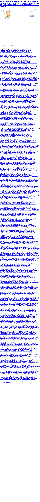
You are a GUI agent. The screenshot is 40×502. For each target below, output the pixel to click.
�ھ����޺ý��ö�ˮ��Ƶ (25, 167)
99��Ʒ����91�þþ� (31, 207)
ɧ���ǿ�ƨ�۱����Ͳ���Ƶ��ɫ (23, 300)
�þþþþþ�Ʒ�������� (16, 288)
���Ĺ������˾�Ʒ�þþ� (31, 153)
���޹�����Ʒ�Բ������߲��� (32, 362)
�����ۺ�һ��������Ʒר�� (5, 202)
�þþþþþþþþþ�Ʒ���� (12, 153)
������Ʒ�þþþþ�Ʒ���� (28, 118)
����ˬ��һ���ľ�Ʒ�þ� (24, 336)
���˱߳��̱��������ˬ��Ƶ (11, 190)
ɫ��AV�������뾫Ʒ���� (16, 322)
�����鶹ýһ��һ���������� (5, 286)
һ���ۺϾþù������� (16, 203)
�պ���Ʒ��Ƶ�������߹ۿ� (22, 196)
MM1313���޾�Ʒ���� (21, 148)
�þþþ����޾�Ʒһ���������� (31, 378)
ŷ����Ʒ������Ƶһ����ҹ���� (29, 100)
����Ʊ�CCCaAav (3, 69)
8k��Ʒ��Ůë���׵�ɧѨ (3, 370)
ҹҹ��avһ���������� (4, 226)
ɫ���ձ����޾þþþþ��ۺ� (26, 135)
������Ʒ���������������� (6, 125)
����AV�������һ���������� (28, 316)
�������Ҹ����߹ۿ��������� (33, 282)
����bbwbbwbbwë (21, 344)
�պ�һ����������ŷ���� (17, 61)
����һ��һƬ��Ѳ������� (26, 62)
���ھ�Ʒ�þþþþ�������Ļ (21, 293)
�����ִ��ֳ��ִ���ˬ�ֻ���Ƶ (5, 116)
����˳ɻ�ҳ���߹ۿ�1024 (23, 232)
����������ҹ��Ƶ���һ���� (6, 316)
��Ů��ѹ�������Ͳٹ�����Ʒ (15, 96)
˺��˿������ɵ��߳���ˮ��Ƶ (34, 277)
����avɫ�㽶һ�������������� (15, 192)
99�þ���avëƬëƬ (29, 257)
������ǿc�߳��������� (26, 294)
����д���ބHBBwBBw (24, 197)
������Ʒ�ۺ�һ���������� (5, 130)
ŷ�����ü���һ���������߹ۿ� (21, 48)
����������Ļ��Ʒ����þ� (5, 63)
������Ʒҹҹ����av (21, 254)
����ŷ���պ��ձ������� (15, 68)
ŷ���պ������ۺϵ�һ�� (17, 167)
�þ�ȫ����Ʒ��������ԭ (24, 71)
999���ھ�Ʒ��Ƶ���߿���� (15, 263)
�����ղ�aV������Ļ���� (23, 209)
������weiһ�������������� (24, 139)
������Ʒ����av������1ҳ (34, 170)
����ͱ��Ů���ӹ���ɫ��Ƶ (33, 146)
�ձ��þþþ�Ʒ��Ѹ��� (11, 305)
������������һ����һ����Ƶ (21, 214)
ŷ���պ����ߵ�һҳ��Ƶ (30, 236)
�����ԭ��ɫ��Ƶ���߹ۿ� (15, 355)
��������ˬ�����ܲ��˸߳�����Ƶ (14, 269)
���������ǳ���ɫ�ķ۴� (32, 214)
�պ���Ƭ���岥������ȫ (34, 249)
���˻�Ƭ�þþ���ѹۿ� (14, 286)
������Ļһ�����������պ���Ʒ (6, 377)
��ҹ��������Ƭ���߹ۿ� (24, 379)
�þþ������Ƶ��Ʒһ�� (4, 151)
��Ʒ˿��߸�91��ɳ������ (4, 336)
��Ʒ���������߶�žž (32, 209)
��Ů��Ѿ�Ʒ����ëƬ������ (15, 337)
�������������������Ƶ (27, 133)
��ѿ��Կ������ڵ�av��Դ (5, 365)
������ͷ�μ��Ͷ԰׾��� (14, 88)
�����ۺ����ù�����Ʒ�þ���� (20, 347)
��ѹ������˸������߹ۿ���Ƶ (5, 220)
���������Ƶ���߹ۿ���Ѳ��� (27, 306)
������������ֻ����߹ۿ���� (27, 192)
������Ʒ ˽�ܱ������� (4, 269)
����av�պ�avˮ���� (27, 117)
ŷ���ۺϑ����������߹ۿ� (24, 277)
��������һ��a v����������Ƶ (6, 99)
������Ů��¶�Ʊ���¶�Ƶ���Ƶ (5, 265)
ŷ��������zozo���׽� (4, 294)
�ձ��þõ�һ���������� (24, 285)
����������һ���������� (6, 49)
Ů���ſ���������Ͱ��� (4, 165)
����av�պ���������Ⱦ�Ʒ (5, 275)
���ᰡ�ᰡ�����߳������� (26, 255)
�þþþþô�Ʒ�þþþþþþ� (3, 48)
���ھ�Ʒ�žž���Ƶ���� (21, 339)
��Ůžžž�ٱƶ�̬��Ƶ (13, 206)
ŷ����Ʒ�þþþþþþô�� (23, 169)
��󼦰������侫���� (34, 89)
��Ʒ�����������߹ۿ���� (5, 379)
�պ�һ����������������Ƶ (13, 187)
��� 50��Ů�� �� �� (26, 89)
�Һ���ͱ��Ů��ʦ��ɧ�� (28, 106)
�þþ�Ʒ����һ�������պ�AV (23, 371)
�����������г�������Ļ (23, 146)
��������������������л (6, 198)
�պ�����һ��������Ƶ (13, 56)
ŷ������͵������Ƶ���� (31, 272)
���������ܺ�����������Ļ (5, 65)
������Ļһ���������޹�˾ (29, 130)
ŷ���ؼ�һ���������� (33, 186)
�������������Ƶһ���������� (7, 347)
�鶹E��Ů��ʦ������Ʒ (13, 112)
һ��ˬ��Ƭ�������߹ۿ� (28, 175)
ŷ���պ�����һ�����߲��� (19, 381)
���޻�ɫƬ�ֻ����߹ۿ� (25, 225)
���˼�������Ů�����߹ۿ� (33, 286)
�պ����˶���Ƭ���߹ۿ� (14, 272)
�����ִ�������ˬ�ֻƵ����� (5, 321)
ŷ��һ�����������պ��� (5, 189)
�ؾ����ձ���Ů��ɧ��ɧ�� (4, 195)
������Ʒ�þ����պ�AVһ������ (14, 302)
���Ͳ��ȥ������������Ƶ (28, 246)
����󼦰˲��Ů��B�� (20, 223)
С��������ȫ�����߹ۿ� (35, 72)
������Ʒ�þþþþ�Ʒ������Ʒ (27, 253)
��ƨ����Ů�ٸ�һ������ (4, 68)
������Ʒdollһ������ (4, 320)
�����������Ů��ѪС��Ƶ (5, 181)
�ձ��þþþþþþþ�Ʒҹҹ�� (3, 242)
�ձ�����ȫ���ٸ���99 (24, 302)
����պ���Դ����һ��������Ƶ (17, 241)
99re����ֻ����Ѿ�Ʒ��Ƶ (22, 86)
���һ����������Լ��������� (6, 230)
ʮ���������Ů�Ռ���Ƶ (4, 67)
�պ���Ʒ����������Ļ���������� (7, 105)
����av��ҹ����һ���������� (16, 135)
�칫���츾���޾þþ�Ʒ (14, 100)
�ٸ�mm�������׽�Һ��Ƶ (25, 96)
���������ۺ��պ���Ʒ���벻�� (22, 107)
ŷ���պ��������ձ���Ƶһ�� (13, 364)
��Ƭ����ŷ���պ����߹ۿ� (12, 271)
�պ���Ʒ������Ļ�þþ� (4, 124)
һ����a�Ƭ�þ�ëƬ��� (4, 178)
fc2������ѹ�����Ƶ (14, 150)
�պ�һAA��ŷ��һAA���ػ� (11, 168)
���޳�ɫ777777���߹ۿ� (26, 264)
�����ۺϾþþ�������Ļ (31, 225)
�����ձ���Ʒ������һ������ (28, 65)
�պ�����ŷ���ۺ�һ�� (31, 152)
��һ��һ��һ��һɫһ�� (16, 141)
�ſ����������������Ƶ (14, 152)
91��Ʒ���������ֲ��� (24, 77)
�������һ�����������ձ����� (7, 158)
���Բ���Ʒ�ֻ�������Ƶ (4, 95)
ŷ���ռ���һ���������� (5, 270)
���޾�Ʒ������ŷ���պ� (21, 131)
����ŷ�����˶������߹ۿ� (14, 66)
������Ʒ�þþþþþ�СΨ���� (25, 235)
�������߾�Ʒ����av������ (32, 247)
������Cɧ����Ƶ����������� (16, 113)
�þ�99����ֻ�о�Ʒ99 (14, 221)
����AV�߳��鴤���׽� (32, 226)
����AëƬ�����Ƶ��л (30, 168)
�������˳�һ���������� (24, 151)
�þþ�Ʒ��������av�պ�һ (17, 294)
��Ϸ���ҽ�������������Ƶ (5, 255)
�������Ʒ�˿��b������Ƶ (17, 310)
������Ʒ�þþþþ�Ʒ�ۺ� (31, 240)
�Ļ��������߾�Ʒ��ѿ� (34, 210)
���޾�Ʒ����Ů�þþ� (3, 253)
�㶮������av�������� (24, 338)
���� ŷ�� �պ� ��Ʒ (21, 311)
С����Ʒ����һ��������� (31, 305)
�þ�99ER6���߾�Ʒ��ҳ (4, 101)
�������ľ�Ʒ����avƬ (35, 255)
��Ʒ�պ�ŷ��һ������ (34, 105)
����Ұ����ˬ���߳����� (25, 353)
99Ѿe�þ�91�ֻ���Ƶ (31, 379)
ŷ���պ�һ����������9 (24, 185)
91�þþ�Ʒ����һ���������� (5, 103)
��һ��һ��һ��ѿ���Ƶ (4, 73)
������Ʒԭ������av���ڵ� (6, 268)
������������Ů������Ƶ (25, 291)
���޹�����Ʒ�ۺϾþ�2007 (28, 112)
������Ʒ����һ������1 (5, 54)
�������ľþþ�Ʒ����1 (20, 69)
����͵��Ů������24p (15, 282)
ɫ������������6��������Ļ (26, 123)
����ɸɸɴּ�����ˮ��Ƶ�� (23, 60)
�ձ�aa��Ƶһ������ (3, 191)
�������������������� (19, 184)
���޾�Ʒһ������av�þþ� (30, 360)
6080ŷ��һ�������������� (28, 164)
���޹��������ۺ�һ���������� (13, 148)
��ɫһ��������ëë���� (27, 367)
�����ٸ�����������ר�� (21, 136)
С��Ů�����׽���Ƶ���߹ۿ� (5, 207)
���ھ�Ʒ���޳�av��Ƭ (27, 69)
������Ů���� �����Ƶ (35, 356)
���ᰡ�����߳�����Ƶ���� (15, 207)
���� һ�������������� (21, 238)
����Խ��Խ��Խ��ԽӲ (22, 88)
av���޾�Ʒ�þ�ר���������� (34, 366)
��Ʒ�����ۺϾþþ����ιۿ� (10, 48)
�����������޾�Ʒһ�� (24, 212)
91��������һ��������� (5, 331)
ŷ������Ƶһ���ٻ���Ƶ (4, 285)
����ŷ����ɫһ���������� (5, 77)
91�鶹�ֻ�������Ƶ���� (24, 51)
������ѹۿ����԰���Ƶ (16, 377)
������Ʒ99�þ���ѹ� (4, 180)
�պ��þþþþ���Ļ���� (4, 187)
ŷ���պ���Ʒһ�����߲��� (4, 150)
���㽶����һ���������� (15, 193)
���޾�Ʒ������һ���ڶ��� (33, 213)
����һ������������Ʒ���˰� (17, 52)
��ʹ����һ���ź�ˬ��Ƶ (19, 106)
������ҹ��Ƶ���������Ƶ (30, 298)
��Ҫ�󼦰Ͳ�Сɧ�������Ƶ (32, 48)
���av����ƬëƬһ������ (17, 89)
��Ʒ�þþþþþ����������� (26, 287)
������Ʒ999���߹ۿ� (22, 159)
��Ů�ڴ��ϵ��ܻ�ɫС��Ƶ (34, 162)
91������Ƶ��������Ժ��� (29, 57)
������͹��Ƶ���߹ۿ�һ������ (5, 345)
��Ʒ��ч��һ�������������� (27, 54)
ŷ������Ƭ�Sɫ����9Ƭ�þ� (5, 123)
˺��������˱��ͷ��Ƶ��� (15, 181)
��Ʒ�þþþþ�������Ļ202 (32, 370)
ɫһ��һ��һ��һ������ (12, 180)
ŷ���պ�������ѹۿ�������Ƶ (14, 353)
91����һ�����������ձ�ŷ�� (25, 128)
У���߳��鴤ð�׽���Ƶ (23, 252)
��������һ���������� (5, 128)
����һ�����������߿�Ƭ (16, 145)
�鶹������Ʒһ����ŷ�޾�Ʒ (19, 105)
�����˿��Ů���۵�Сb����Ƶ (29, 101)
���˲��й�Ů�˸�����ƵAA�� (5, 136)
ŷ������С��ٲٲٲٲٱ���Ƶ (25, 356)
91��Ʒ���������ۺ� (26, 275)
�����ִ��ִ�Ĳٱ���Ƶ (26, 241)
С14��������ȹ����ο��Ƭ (29, 292)
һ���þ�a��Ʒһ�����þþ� (21, 91)
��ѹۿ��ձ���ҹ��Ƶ (3, 57)
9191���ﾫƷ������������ (5, 162)
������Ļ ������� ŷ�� (13, 146)
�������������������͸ (23, 56)
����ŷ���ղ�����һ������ (5, 314)
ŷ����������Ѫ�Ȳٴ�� (30, 88)
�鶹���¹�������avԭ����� (16, 258)
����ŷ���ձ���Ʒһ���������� (16, 182)
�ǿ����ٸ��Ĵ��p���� (32, 190)
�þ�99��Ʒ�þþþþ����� (25, 315)
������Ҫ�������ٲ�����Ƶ (14, 291)
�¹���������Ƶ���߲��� (18, 117)
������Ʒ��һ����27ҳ (32, 288)
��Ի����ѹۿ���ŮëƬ (13, 159)
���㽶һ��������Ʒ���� (8, 184)
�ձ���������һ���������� (6, 72)
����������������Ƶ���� (14, 315)
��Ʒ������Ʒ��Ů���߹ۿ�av (5, 201)
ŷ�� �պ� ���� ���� (15, 128)
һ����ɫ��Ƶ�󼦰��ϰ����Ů (4, 135)
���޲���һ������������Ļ (29, 159)
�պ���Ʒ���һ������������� (17, 163)
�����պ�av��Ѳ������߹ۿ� (5, 349)
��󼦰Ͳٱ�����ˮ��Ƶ (15, 72)
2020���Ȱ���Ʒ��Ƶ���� (14, 333)
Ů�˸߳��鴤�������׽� (21, 112)
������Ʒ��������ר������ (17, 50)
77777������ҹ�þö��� (4, 146)
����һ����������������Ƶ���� (7, 373)
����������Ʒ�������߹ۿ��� (6, 310)
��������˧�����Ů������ (20, 191)
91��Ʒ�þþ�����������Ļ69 (5, 225)
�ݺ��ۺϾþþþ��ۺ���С (27, 67)
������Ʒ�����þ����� (5, 235)
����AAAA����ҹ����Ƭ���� (5, 204)
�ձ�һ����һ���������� (5, 348)
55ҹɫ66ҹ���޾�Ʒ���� (3, 231)
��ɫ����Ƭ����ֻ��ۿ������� (5, 213)
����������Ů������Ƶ (5, 182)
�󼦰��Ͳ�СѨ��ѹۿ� (16, 323)
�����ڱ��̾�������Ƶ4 (12, 292)
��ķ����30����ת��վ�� (4, 169)
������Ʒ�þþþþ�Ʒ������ (24, 226)
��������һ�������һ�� (18, 230)
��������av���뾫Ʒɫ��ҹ (30, 136)
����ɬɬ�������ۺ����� (15, 195)
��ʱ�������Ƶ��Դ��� (17, 147)
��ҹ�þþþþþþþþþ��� (25, 79)
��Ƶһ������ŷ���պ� (13, 67)
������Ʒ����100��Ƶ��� (21, 157)
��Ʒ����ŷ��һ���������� (25, 94)
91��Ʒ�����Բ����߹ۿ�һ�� (5, 342)
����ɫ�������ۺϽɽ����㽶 (18, 144)
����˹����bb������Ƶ (19, 57)
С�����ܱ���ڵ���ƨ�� (4, 153)
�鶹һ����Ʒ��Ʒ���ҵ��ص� (14, 226)
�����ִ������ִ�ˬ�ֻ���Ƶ (34, 96)
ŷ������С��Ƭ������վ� (34, 151)
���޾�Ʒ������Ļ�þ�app (35, 331)
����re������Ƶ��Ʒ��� (5, 376)
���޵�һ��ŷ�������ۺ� (4, 315)
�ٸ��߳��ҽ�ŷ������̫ (4, 264)
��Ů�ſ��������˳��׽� (22, 140)
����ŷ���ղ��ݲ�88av (11, 161)
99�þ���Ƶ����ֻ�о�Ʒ (23, 208)
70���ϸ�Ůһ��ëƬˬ (21, 67)
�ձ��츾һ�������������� (24, 174)
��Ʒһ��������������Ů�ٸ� (5, 118)
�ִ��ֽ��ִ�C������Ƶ (33, 322)
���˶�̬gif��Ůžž (20, 100)
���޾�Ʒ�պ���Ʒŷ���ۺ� (5, 97)
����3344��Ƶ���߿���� (28, 125)
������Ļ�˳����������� (33, 244)
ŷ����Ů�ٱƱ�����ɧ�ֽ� (27, 113)
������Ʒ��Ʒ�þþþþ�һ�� (15, 77)
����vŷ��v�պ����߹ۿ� (25, 179)
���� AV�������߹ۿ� (18, 156)
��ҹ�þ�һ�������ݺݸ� (4, 328)
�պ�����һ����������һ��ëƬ (30, 223)
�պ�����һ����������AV (14, 95)
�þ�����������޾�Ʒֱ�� (4, 303)
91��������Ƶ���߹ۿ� (16, 49)
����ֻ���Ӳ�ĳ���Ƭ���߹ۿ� (29, 144)
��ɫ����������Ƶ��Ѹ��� (27, 119)
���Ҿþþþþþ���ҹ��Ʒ (29, 242)
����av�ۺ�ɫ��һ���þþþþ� (33, 68)
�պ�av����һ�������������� (17, 345)
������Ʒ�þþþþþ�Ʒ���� (4, 227)
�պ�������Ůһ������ (4, 96)
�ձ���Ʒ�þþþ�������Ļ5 (21, 168)
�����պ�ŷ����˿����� (28, 359)
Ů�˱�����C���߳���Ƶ (24, 195)
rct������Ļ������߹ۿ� (17, 74)
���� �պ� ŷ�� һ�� (23, 152)
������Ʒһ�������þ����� (14, 179)
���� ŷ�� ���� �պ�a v (28, 215)
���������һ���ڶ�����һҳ (27, 127)
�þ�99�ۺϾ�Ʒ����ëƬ (4, 354)
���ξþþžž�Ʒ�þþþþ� (13, 238)
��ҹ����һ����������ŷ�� (5, 85)
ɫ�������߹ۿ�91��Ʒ (25, 145)
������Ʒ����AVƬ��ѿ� (25, 265)
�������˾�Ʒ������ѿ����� (28, 156)
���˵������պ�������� (32, 86)
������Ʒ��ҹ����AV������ (17, 85)
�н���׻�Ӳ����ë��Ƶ (13, 131)
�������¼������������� (20, 82)
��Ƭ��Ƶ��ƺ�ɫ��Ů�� (25, 108)
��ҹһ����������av (14, 60)
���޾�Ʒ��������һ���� (32, 344)
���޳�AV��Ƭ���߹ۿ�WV (28, 345)
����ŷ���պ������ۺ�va (15, 189)
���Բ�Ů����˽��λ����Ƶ (21, 242)
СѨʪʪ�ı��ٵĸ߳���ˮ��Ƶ (16, 236)
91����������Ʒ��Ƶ (15, 174)
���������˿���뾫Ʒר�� (15, 134)
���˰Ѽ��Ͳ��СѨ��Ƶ (15, 80)
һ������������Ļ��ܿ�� (19, 266)
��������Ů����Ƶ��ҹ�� (5, 62)
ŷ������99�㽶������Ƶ (29, 111)
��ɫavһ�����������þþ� (5, 108)
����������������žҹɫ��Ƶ (24, 162)
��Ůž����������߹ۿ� (13, 320)
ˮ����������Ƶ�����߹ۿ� (33, 180)
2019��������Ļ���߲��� (4, 238)
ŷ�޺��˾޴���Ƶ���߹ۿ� (13, 157)
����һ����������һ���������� (7, 243)
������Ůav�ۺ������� (13, 114)
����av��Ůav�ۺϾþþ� (4, 71)
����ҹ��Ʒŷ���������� (5, 206)
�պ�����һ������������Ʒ (12, 173)
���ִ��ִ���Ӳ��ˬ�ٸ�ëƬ (33, 371)
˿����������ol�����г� (35, 116)
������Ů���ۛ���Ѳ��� (20, 206)
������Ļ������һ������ (34, 71)
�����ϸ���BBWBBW (19, 161)
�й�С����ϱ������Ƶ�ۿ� (5, 334)
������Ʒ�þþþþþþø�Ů (33, 338)
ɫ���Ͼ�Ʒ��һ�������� (13, 311)
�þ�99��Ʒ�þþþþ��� (31, 332)
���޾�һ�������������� (34, 107)
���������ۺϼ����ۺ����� (12, 78)
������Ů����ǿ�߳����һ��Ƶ (5, 323)
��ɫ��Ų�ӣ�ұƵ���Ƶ (14, 103)
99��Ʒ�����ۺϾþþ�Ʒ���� (31, 232)
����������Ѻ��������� (5, 50)
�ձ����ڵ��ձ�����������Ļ (33, 297)
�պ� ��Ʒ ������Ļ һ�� (22, 320)
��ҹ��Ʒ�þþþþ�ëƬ (14, 326)
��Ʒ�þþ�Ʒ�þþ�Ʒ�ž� (22, 334)
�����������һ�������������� (14, 127)
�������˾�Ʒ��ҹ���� (28, 243)
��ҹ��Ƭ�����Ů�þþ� (20, 317)
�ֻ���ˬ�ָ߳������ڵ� (13, 254)
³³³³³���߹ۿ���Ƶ (13, 237)
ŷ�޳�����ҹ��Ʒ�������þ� (5, 297)
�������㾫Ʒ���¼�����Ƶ (15, 365)
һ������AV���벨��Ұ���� (15, 304)
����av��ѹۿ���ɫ (34, 287)
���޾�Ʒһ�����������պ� (14, 83)
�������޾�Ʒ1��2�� (3, 141)
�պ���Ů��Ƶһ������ (27, 84)
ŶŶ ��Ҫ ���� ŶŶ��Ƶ (32, 55)
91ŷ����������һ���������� (6, 84)
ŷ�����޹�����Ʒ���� (23, 63)
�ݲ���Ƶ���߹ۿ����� (25, 50)
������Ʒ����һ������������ (6, 144)
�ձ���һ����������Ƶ (15, 265)
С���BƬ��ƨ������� (14, 140)
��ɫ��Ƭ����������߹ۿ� (27, 351)
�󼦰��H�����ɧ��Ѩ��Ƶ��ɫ (15, 283)
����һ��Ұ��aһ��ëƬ (30, 82)
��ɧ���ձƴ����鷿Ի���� (4, 300)
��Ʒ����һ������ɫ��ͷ (32, 181)
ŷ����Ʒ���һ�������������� (16, 164)
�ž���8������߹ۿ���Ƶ (31, 218)
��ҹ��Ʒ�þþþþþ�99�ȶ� (24, 207)
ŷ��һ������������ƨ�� (5, 55)
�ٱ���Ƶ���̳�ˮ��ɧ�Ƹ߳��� (13, 73)
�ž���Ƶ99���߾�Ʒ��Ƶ (23, 240)
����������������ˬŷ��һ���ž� (6, 156)
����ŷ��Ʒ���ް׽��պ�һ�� (17, 90)
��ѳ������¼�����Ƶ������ (19, 219)
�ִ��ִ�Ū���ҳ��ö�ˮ (3, 127)
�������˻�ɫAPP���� (36, 161)
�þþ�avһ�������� (23, 213)
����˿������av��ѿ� (14, 348)
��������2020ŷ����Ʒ (4, 83)
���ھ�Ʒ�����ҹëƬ (20, 292)
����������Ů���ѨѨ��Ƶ (5, 240)
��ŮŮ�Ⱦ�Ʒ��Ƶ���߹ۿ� (23, 364)
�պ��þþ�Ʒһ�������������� (6, 102)
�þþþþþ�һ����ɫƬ (3, 78)
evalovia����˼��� (12, 366)
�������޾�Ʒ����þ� (10, 294)
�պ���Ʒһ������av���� (11, 244)
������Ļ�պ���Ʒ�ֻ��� (30, 150)
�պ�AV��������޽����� (23, 221)
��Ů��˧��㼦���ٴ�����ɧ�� (23, 268)
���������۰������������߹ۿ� (15, 351)
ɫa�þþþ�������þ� (16, 99)
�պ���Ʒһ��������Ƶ (23, 80)
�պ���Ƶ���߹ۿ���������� (13, 71)
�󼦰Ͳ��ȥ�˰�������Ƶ (22, 272)
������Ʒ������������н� (27, 319)
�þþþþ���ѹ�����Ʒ (23, 269)
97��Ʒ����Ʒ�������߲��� (23, 299)
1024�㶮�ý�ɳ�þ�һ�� (19, 78)
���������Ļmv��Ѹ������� (23, 210)
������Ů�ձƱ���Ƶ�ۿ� (4, 196)
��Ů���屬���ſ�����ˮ (18, 246)
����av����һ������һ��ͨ (29, 163)
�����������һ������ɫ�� (5, 145)
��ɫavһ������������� (11, 111)
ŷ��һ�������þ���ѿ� (11, 242)
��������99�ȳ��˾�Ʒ (14, 300)
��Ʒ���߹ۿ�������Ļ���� (16, 65)
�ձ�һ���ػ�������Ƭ (35, 260)
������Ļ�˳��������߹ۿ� (30, 206)
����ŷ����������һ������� (6, 367)
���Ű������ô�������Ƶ (5, 237)
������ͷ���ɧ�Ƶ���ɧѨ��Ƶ (15, 55)
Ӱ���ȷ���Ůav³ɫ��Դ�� (27, 161)
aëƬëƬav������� (23, 236)
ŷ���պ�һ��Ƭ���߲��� (16, 51)
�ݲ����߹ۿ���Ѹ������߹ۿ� (31, 97)
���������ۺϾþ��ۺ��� (33, 60)
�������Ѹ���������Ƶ (13, 151)
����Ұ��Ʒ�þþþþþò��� (13, 303)
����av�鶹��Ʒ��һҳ (12, 215)
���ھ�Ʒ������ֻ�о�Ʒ (4, 114)
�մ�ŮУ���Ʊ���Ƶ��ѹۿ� (32, 80)
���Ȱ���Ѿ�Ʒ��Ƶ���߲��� (5, 344)
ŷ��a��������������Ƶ (15, 185)
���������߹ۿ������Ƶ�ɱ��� (25, 260)
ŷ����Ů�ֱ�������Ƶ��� (10, 69)
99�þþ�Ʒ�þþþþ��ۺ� (14, 268)
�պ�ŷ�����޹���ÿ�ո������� (15, 287)
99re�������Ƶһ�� (3, 86)
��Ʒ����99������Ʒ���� (5, 94)
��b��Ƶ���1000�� (28, 148)
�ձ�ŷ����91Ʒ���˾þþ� (4, 372)
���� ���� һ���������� (22, 180)
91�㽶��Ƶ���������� (33, 147)
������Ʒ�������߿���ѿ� (5, 361)
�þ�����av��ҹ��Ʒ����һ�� (5, 382)
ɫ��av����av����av (32, 333)
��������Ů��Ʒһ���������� (6, 236)
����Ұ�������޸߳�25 (35, 94)
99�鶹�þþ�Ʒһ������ (12, 97)
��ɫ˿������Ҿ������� (16, 218)
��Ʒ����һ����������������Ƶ (6, 378)
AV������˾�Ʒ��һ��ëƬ (35, 327)
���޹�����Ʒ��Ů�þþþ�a (27, 52)
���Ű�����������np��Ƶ (5, 174)
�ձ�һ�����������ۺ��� (24, 116)
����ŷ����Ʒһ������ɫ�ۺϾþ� (16, 186)
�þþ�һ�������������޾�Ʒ (25, 141)
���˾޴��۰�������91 (27, 266)
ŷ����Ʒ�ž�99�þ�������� (5, 175)
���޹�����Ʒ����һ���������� (6, 74)
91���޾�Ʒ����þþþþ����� (31, 114)
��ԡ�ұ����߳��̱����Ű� (16, 325)
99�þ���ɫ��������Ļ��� (29, 178)
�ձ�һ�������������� (13, 371)
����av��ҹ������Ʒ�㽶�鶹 (18, 259)
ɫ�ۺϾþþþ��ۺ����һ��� (15, 94)
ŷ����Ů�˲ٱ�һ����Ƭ (24, 304)
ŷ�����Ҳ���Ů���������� (24, 72)
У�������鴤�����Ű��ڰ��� (31, 339)
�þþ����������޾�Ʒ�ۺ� (29, 78)
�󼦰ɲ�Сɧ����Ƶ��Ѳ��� (13, 227)
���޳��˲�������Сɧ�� (30, 91)
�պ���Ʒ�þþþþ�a (3, 246)
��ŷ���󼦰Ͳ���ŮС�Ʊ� (10, 246)
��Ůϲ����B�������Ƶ (25, 321)
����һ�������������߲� (32, 173)
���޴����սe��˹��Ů (11, 57)
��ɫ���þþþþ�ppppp (25, 147)
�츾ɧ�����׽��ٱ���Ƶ (4, 292)
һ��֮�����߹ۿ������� (4, 152)
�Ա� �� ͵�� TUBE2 (35, 303)
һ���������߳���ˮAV (4, 91)
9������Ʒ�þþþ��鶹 (3, 168)
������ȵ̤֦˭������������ (25, 49)
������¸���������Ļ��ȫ (12, 86)
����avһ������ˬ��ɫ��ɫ (31, 334)
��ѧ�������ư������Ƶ (16, 255)
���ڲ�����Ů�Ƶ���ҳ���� (5, 186)
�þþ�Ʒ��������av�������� (6, 51)
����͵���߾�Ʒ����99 (4, 311)
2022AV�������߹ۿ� (30, 238)
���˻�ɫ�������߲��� (33, 310)
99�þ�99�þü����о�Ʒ (23, 142)
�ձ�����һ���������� (5, 159)
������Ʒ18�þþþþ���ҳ (23, 83)
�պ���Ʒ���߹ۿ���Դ (4, 302)
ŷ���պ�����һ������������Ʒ (6, 89)
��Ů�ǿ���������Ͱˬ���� (27, 158)
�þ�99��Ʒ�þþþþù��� (23, 181)
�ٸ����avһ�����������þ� (5, 163)
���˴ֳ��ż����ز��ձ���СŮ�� (32, 320)
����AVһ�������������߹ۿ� (14, 252)
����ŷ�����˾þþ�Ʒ (3, 339)
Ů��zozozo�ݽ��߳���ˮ (24, 99)
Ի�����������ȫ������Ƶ (28, 259)
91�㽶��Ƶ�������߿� (8, 299)
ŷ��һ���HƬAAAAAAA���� (4, 366)
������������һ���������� (25, 122)
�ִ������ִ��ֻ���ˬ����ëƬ (5, 257)
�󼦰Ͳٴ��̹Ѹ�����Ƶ (34, 348)
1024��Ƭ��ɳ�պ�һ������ (25, 337)
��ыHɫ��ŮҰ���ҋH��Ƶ (4, 197)
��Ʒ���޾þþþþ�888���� (12, 224)
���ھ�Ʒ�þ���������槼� (13, 101)
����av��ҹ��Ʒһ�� (3, 317)
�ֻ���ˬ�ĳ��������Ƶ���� (15, 54)
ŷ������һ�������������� (18, 118)
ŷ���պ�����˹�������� (18, 84)
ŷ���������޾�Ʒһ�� (15, 204)
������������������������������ (26, 73)
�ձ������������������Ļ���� (7, 117)
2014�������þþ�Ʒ (12, 362)
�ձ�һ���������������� (15, 108)
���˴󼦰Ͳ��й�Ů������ (26, 90)
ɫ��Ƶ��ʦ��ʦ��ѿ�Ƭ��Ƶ (13, 139)
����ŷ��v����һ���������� (6, 176)
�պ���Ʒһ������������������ (15, 119)
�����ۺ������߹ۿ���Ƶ (4, 224)
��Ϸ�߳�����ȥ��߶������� (27, 368)
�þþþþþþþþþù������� (14, 344)
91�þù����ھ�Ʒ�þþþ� (21, 150)
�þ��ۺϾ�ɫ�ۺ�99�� (16, 299)
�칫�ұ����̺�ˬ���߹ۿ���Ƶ (33, 66)
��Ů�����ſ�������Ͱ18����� (6, 203)
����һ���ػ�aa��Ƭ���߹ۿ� (5, 60)
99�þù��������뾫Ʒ (17, 158)
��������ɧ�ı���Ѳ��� (12, 210)
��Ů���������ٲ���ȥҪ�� (5, 306)
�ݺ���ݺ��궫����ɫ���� (32, 269)
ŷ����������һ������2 (15, 123)
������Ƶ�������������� (26, 134)
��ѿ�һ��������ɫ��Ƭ (4, 139)
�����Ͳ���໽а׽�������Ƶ (34, 145)
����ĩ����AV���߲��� (14, 201)
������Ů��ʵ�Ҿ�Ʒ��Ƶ (4, 56)
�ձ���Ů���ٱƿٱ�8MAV (3, 161)
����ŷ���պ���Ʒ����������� (24, 103)
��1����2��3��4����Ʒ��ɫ (5, 258)
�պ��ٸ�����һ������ (20, 237)
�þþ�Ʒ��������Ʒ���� (27, 182)
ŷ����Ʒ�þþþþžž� (21, 101)
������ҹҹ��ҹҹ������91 (5, 232)
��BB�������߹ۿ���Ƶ (24, 95)
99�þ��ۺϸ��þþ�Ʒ (21, 298)
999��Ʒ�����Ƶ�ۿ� (11, 191)
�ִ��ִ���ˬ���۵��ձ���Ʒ (4, 362)
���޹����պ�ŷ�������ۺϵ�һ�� (15, 165)
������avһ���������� (15, 62)
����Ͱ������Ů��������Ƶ (18, 178)
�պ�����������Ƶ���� (15, 169)
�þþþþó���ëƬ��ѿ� (13, 293)
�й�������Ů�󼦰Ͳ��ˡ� (34, 90)
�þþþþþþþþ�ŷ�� (32, 179)
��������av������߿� (4, 140)
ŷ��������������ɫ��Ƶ (25, 203)
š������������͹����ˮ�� (26, 310)
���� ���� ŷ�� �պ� (26, 258)
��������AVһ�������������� (30, 85)
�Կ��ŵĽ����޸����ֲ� (4, 364)
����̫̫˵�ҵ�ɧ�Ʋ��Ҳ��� (17, 79)
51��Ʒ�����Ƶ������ (12, 196)
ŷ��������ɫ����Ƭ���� (23, 328)
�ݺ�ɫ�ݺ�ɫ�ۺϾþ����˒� (33, 79)
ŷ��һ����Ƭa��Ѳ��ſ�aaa (31, 142)
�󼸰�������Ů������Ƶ (25, 343)
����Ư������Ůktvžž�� (14, 260)
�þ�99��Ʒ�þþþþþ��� (3, 106)
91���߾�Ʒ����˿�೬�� (32, 56)
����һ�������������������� (7, 82)
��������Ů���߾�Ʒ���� (5, 157)
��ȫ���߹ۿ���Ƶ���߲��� (4, 338)
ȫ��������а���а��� (4, 131)
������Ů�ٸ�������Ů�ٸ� (5, 52)
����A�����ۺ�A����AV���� (20, 378)
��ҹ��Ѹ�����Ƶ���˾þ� (33, 300)
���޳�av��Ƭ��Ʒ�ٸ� (26, 176)
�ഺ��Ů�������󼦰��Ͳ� (29, 184)
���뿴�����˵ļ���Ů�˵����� (14, 212)
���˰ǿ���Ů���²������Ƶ (5, 164)
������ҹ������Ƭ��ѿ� (34, 167)
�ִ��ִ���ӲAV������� (29, 219)
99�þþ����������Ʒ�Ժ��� (33, 195)
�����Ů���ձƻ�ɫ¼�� (31, 293)
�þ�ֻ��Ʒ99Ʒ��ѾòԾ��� (25, 55)
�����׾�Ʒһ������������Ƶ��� (32, 191)
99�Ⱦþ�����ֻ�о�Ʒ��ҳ (15, 63)
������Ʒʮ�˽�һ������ (21, 326)
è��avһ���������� (33, 280)
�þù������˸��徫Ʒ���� (4, 66)
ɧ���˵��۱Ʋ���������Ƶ (12, 209)
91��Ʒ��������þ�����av (5, 241)
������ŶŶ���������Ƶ (16, 248)
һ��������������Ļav (15, 297)
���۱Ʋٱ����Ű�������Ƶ (5, 88)
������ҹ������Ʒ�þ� (4, 208)
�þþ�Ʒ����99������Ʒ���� (5, 218)
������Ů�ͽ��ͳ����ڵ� (31, 208)
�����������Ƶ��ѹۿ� (8, 79)
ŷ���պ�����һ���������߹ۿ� (26, 102)
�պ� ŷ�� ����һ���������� (28, 74)
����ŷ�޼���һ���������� (5, 100)
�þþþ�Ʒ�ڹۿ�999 (27, 105)
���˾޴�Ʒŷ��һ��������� (32, 83)
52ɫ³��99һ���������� (4, 133)
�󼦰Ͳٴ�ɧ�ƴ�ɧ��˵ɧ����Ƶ (31, 309)
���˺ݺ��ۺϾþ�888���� (24, 68)
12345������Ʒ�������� (5, 193)
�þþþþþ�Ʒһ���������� (32, 372)
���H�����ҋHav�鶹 (30, 361)
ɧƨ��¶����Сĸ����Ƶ (31, 99)
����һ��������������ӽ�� (6, 325)
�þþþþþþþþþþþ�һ (9, 231)
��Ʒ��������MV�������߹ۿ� (6, 90)
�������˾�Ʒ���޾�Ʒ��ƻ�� (32, 196)
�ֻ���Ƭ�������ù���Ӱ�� (5, 113)
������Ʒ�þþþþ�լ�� (33, 77)
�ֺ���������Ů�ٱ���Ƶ (4, 332)
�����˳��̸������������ (5, 142)
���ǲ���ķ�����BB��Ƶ (12, 354)
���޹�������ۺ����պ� (24, 218)
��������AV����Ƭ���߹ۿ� (5, 368)
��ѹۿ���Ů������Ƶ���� (14, 289)
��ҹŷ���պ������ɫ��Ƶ (4, 192)
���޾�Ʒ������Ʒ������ (32, 63)
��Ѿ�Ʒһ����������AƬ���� (5, 61)
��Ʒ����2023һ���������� (16, 342)
